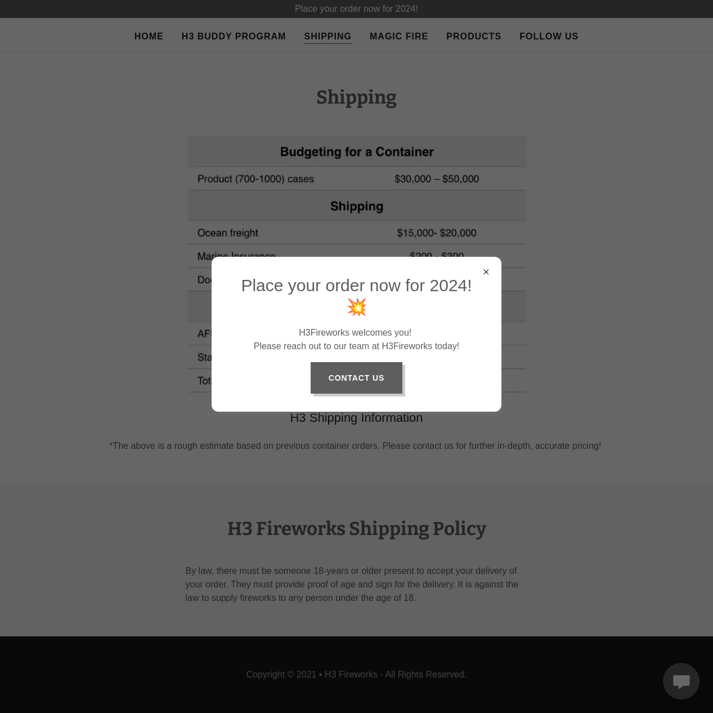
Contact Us (357, 377)
